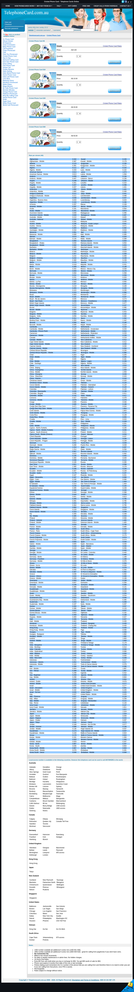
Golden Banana (8, 69)
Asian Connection (9, 45)
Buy (6, 34)
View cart (8, 22)
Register (31, 30)
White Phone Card (9, 103)
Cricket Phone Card (10, 56)
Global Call (7, 67)
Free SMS (86, 6)
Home (7, 6)
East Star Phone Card (10, 62)
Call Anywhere (8, 49)
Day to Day (7, 58)
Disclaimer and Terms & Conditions (85, 980)
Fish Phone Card (9, 65)
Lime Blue (6, 79)
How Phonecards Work (24, 6)
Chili (4, 52)
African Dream (8, 41)
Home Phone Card (9, 75)
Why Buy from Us (44, 6)
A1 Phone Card (8, 39)
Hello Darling (7, 71)
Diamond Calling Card (10, 60)
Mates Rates (7, 84)
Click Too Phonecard (10, 54)
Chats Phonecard (9, 50)
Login (96, 30)
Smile (5, 99)
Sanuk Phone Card (9, 97)
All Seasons (7, 43)
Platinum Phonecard (10, 94)
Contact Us (124, 6)
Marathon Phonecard (10, 82)
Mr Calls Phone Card (10, 88)
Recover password (11, 28)
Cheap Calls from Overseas (106, 6)
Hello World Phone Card (11, 73)
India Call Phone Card (10, 77)
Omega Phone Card (10, 92)
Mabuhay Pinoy (8, 81)
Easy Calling (7, 64)
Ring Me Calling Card (10, 96)
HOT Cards (72, 6)
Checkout (8, 24)
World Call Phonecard (10, 105)
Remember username (43, 30)
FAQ (58, 6)
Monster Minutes (9, 90)
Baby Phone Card (9, 47)
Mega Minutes (8, 86)
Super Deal (7, 101)
